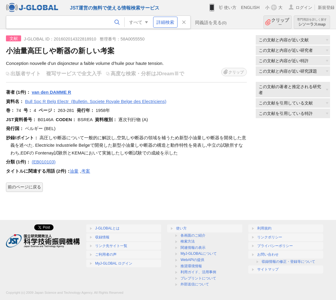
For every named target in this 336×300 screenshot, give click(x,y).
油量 (74, 171)
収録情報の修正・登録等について (288, 262)
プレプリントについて (198, 278)
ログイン (304, 7)
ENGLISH (250, 7)
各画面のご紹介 (192, 235)
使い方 (230, 7)
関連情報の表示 (192, 248)
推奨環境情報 (191, 266)
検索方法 (187, 241)
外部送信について (194, 284)
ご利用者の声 (106, 254)
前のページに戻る (24, 187)
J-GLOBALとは (107, 228)
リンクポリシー (269, 237)
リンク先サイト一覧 (111, 246)
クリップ (280, 22)
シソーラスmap (312, 22)
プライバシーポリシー (275, 246)
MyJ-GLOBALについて (198, 253)
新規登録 (326, 7)
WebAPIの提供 (192, 260)
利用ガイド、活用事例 (198, 272)
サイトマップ (268, 269)
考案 (85, 171)
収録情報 (102, 237)
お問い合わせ (268, 254)
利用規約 (264, 228)
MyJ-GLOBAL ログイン (113, 263)
